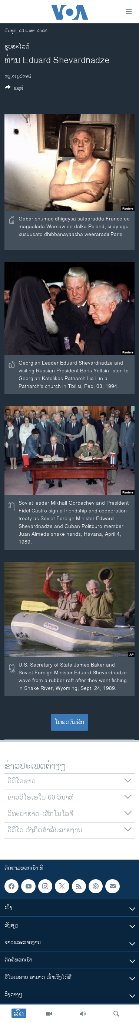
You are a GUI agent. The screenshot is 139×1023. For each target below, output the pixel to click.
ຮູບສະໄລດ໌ (16, 47)
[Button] (14, 89)
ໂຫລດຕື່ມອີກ (69, 722)
